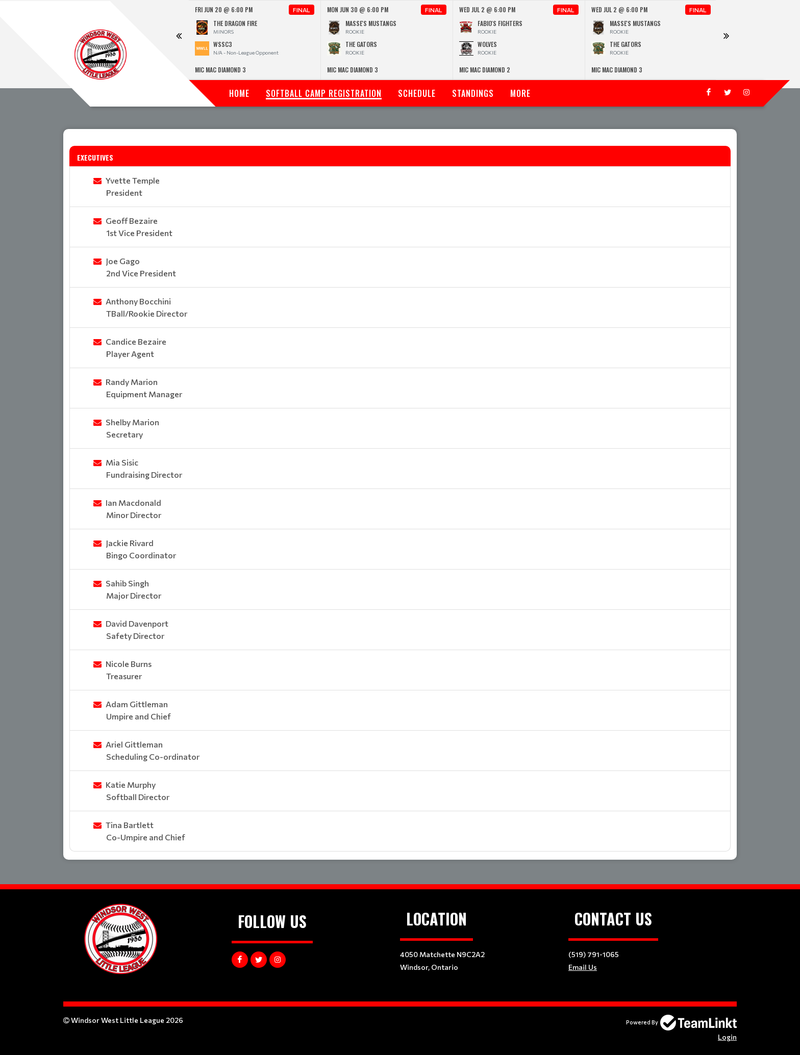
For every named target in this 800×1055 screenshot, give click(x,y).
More (520, 93)
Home (239, 93)
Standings (473, 93)
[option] (255, 40)
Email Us (582, 967)
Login (727, 1037)
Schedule (417, 93)
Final (301, 9)
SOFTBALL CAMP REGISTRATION (324, 93)
